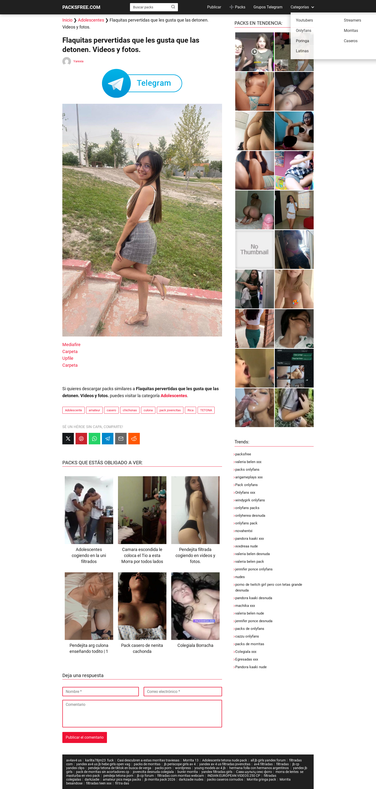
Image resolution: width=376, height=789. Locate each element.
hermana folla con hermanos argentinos (259, 768)
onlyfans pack (246, 523)
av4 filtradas (263, 764)
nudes (240, 577)
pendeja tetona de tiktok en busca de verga (119, 768)
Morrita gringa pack (261, 779)
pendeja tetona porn (118, 775)
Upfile (67, 358)
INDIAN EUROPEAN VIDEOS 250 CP (233, 775)
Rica (191, 410)
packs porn (163, 768)
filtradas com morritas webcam (180, 775)
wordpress (183, 768)
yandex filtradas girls (216, 772)
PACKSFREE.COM (81, 7)
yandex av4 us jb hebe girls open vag (103, 764)
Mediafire (71, 344)
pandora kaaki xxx (249, 538)
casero (111, 410)
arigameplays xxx (249, 477)
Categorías (300, 7)
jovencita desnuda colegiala (153, 772)
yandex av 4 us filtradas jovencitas (224, 764)
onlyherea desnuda (250, 515)
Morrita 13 (191, 760)
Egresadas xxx (246, 659)
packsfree (243, 454)
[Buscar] (173, 7)
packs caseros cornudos (225, 779)
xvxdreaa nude (246, 546)
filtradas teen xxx (99, 783)
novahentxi (244, 531)
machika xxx (245, 605)
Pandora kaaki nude (251, 667)
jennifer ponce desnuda (253, 621)
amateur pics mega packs (122, 779)
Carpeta (70, 351)
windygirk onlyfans (250, 500)
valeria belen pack (249, 561)
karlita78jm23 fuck (99, 760)
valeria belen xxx (248, 462)
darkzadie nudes (191, 779)
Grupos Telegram (267, 7)
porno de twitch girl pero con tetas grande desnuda (268, 587)
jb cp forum (145, 775)
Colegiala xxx (245, 652)
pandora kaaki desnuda (253, 598)
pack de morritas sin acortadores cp (102, 772)
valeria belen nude (249, 613)
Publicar (214, 7)
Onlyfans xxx (245, 492)
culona (148, 410)
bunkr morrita (187, 772)
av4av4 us (74, 760)
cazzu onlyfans (247, 636)
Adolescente (73, 410)
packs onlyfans (247, 469)
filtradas (282, 764)
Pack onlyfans (246, 485)
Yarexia (78, 61)
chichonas (130, 410)
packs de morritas (249, 644)
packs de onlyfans (249, 629)
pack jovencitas (170, 410)
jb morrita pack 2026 (160, 779)
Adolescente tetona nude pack (224, 760)
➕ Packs (237, 7)
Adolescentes (91, 20)
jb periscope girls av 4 (180, 764)
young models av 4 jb (210, 768)
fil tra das (122, 783)
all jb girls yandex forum (268, 760)
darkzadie (92, 779)
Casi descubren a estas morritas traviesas (148, 760)
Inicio (67, 20)
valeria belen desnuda (252, 554)
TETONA (206, 410)
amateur (94, 410)
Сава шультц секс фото (254, 772)
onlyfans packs (247, 508)
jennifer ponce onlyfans (254, 569)
